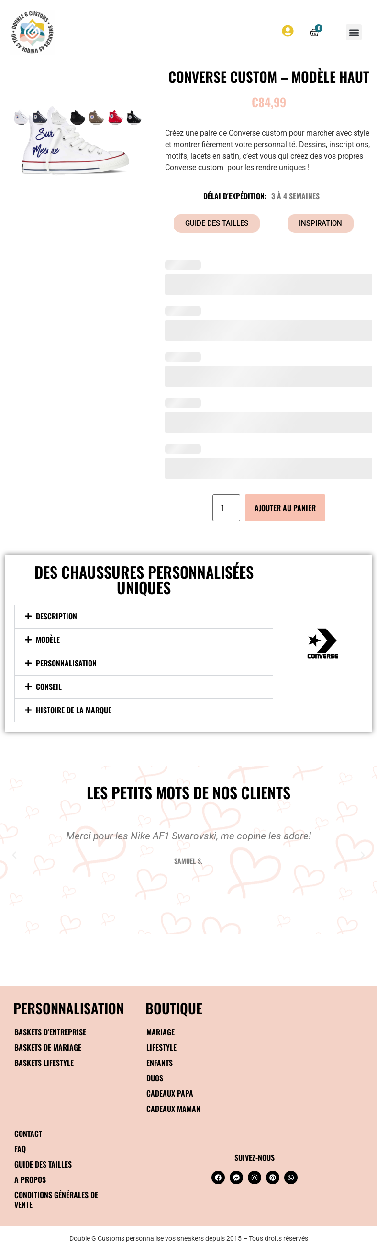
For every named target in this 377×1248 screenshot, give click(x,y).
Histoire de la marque (73, 710)
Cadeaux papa (169, 1093)
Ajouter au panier (285, 508)
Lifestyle (161, 1047)
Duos (154, 1078)
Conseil (49, 686)
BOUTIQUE (173, 1007)
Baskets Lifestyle (44, 1062)
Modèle (48, 639)
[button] (354, 32)
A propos (30, 1179)
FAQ (20, 1149)
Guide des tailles (43, 1164)
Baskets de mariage (47, 1047)
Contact (28, 1133)
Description (56, 616)
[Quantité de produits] (226, 507)
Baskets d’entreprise (50, 1032)
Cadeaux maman (173, 1108)
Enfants (159, 1062)
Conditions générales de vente (56, 1199)
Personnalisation (66, 663)
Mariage (160, 1032)
